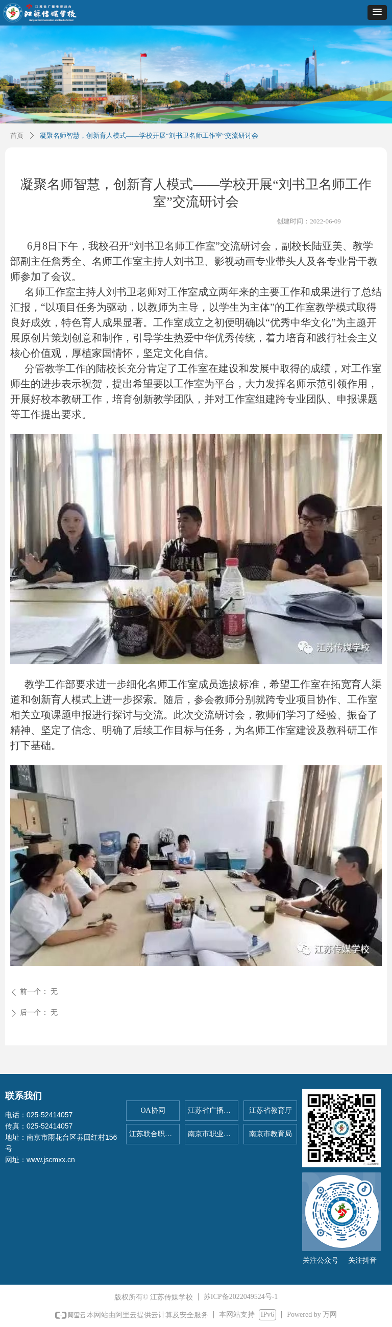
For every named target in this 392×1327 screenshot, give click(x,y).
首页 (16, 135)
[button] (377, 12)
